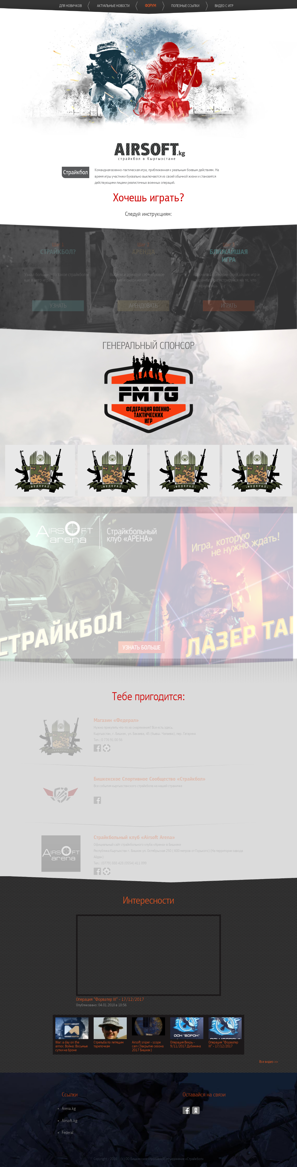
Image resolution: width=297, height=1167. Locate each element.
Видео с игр (224, 6)
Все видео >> (268, 1062)
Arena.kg (69, 1108)
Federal (67, 1132)
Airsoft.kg (69, 1120)
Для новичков (70, 6)
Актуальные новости (113, 6)
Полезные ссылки (185, 6)
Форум (150, 6)
